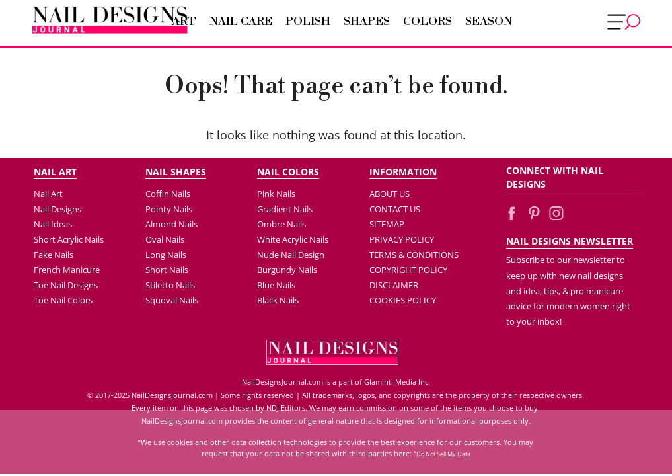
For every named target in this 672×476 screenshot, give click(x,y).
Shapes (367, 22)
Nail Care (240, 22)
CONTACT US (394, 209)
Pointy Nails (168, 209)
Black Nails (278, 300)
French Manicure (67, 270)
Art (184, 22)
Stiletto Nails (170, 285)
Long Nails (165, 254)
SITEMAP (386, 224)
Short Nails (166, 270)
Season (488, 22)
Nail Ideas (53, 224)
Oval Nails (164, 239)
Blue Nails (276, 285)
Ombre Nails (281, 224)
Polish (307, 22)
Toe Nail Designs (66, 285)
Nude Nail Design (290, 254)
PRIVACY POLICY (401, 239)
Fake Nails (53, 254)
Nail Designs (57, 209)
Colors (427, 22)
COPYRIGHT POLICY (408, 270)
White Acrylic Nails (292, 239)
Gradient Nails (285, 209)
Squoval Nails (171, 300)
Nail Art (48, 194)
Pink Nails (276, 194)
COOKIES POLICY (402, 300)
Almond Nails (171, 224)
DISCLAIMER (393, 285)
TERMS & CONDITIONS (414, 254)
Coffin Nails (167, 194)
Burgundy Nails (287, 270)
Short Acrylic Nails (69, 239)
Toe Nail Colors (63, 300)
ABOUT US (389, 194)
